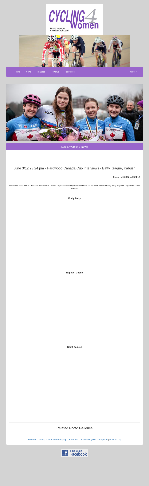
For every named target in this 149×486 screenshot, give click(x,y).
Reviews (55, 72)
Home (17, 72)
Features (41, 72)
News (28, 72)
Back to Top (115, 439)
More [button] (133, 72)
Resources (70, 72)
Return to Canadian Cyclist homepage (88, 439)
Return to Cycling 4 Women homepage (47, 439)
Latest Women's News (74, 146)
